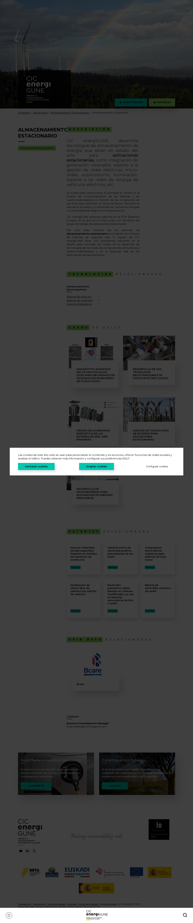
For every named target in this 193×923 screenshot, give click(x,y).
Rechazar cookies (36, 466)
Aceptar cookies (96, 466)
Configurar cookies (157, 466)
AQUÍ (125, 458)
